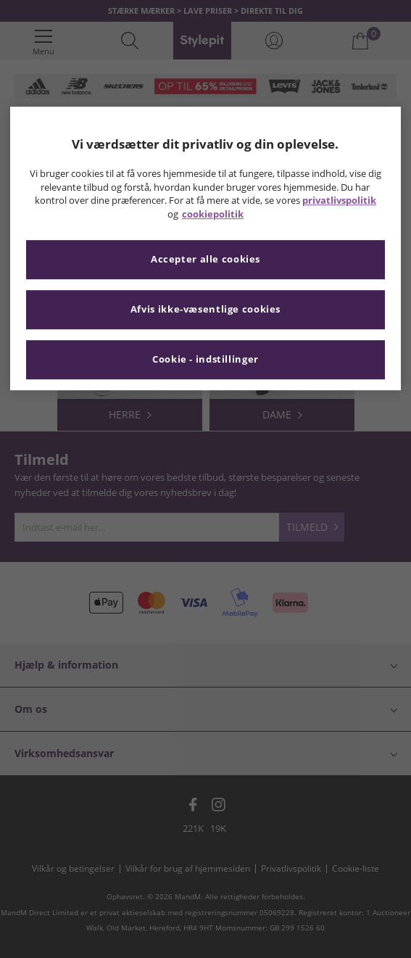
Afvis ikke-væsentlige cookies (205, 310)
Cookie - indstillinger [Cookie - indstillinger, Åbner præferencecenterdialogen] (205, 360)
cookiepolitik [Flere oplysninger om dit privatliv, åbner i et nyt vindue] (213, 214)
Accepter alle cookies (205, 260)
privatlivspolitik (339, 201)
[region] (205, 248)
